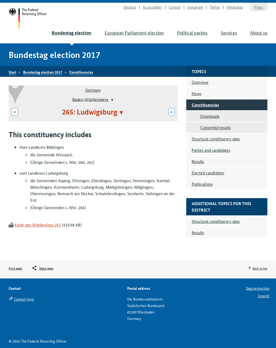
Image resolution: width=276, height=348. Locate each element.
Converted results (215, 127)
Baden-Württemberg (90, 99)
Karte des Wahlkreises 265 (38, 225)
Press (258, 7)
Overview (200, 82)
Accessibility (152, 7)
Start (28, 18)
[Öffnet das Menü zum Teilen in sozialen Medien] (42, 268)
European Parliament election (134, 32)
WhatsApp (235, 7)
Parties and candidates (211, 150)
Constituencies (81, 72)
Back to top (260, 268)
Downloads (209, 116)
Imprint (264, 295)
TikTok (215, 7)
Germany (93, 90)
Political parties (192, 32)
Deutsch (129, 7)
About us (258, 32)
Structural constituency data (216, 139)
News (196, 93)
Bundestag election (71, 33)
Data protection (258, 288)
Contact (175, 7)
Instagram (195, 7)
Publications (202, 184)
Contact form (24, 299)
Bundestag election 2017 (42, 72)
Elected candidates (208, 172)
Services (229, 32)
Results (198, 161)
